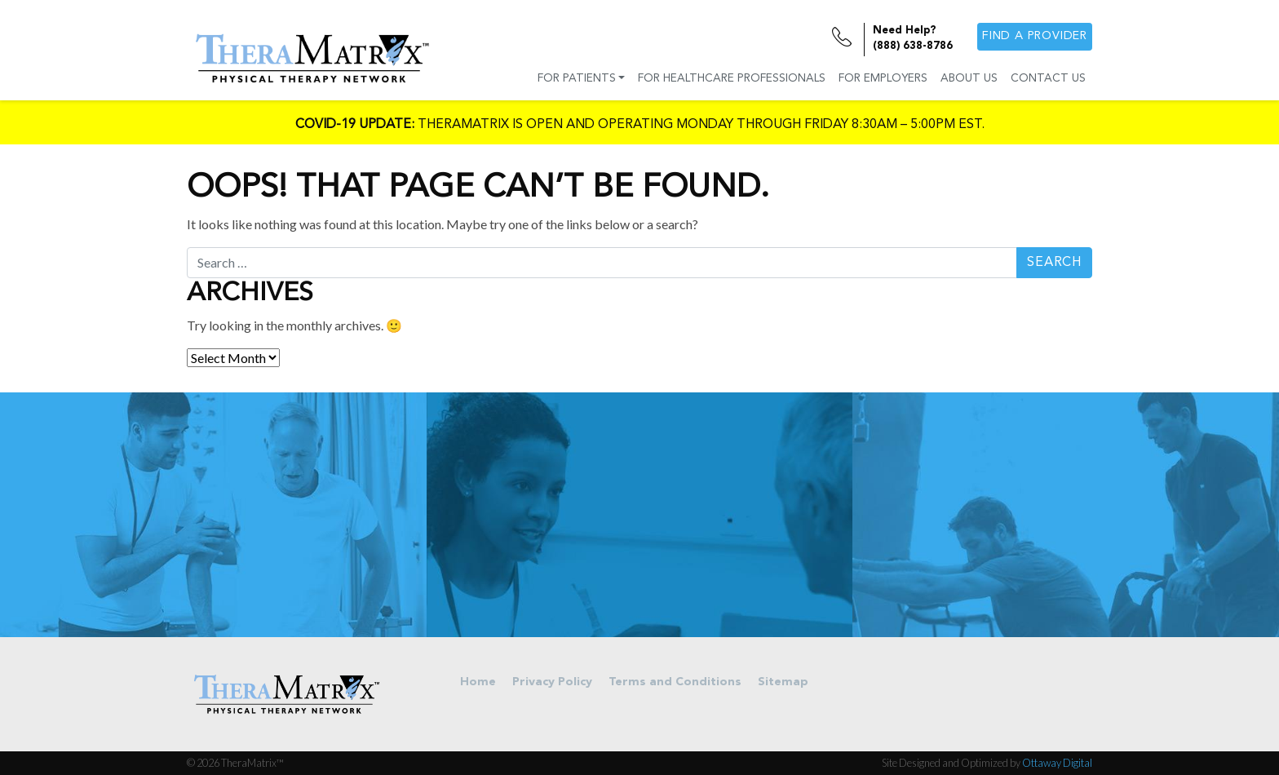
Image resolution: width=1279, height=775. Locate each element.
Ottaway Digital (1057, 762)
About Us (969, 78)
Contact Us (1048, 78)
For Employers (883, 78)
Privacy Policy (552, 682)
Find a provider (1034, 36)
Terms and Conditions (675, 682)
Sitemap (783, 682)
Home (478, 682)
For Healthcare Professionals (731, 78)
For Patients (577, 78)
